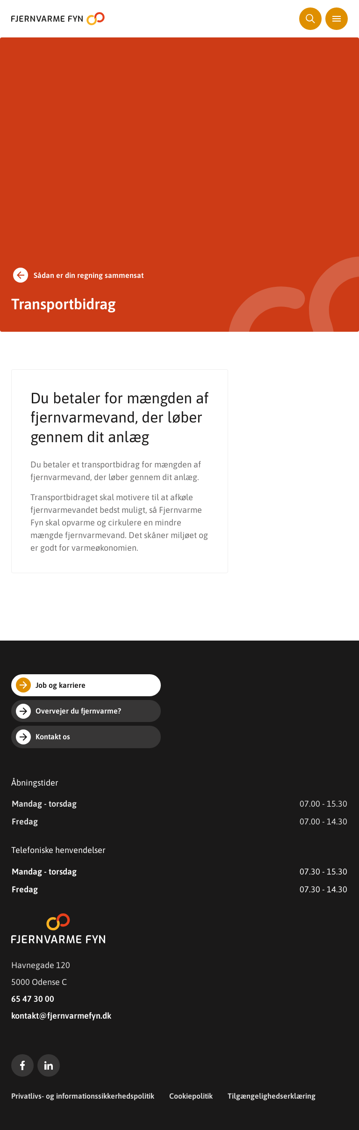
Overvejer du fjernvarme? (68, 711)
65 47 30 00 (32, 999)
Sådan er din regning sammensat (77, 275)
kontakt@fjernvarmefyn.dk (61, 1016)
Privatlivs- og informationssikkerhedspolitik (82, 1096)
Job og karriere (51, 685)
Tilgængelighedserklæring (272, 1096)
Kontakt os (43, 736)
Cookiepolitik (191, 1096)
